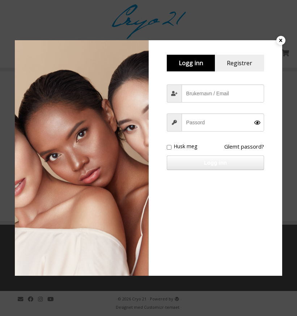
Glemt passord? (244, 146)
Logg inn (215, 162)
